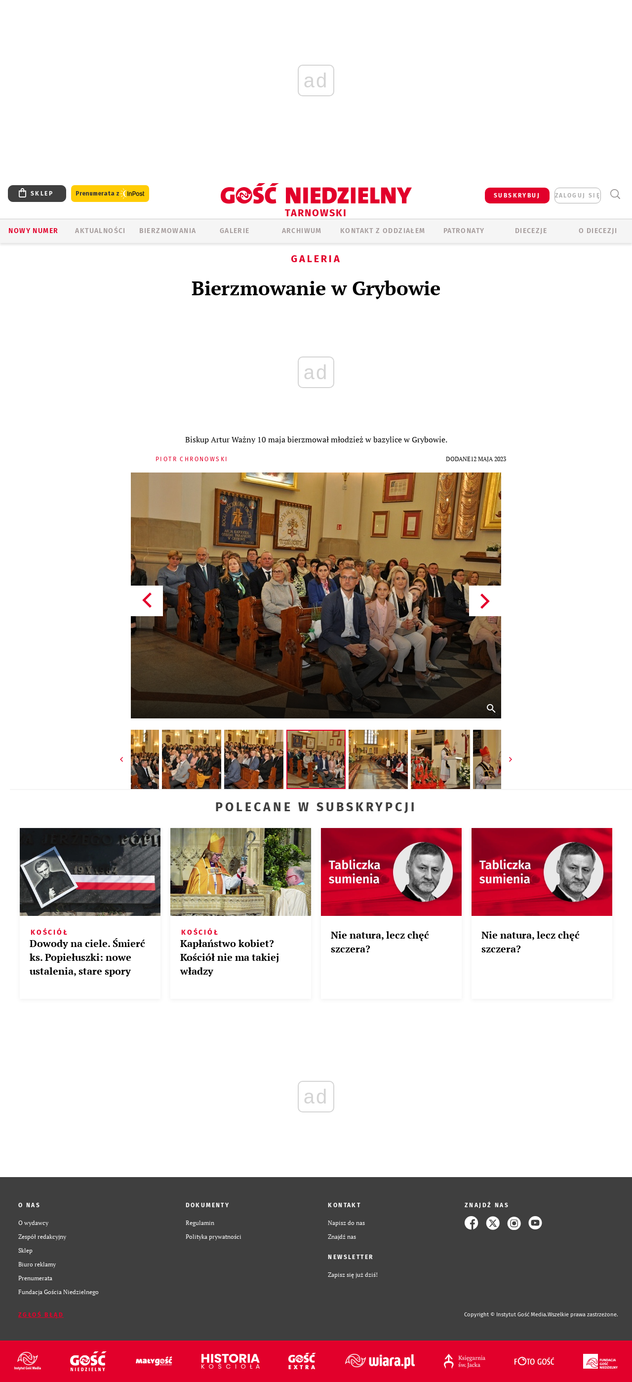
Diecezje (531, 231)
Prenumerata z (110, 193)
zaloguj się (577, 195)
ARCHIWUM (302, 231)
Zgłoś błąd (41, 1314)
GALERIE (235, 231)
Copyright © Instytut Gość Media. (506, 1314)
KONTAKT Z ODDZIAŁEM (383, 231)
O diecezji (598, 231)
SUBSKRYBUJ (517, 195)
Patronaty (464, 231)
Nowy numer (33, 231)
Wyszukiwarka (615, 194)
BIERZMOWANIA (168, 231)
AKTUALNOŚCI (100, 231)
